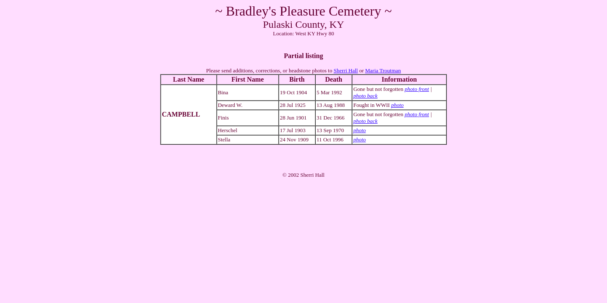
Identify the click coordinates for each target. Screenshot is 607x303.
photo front (417, 89)
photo (397, 105)
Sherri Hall (345, 70)
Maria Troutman (383, 70)
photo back (365, 96)
